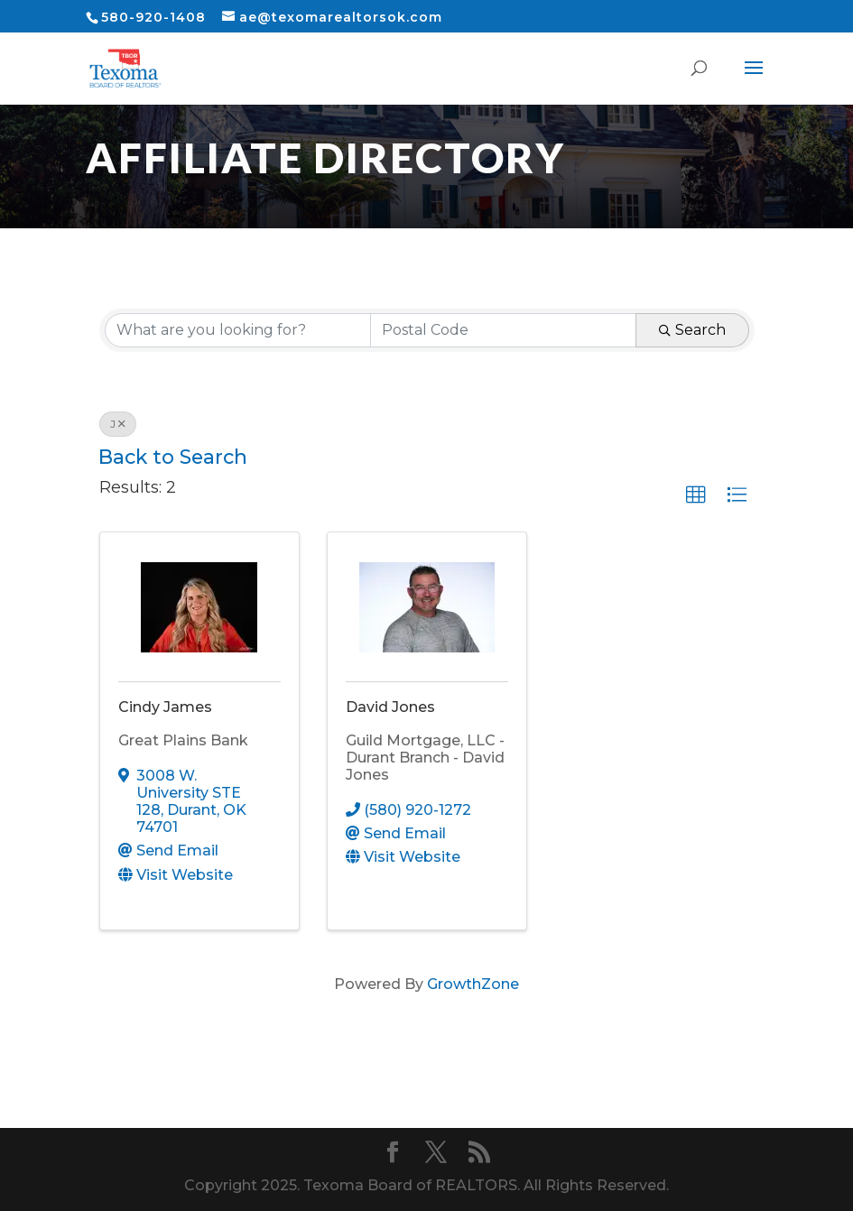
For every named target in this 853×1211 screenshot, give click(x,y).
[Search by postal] (503, 330)
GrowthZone (473, 984)
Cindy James (165, 707)
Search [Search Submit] (692, 329)
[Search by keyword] (238, 330)
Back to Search (172, 456)
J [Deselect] (117, 423)
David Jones (390, 707)
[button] (696, 495)
